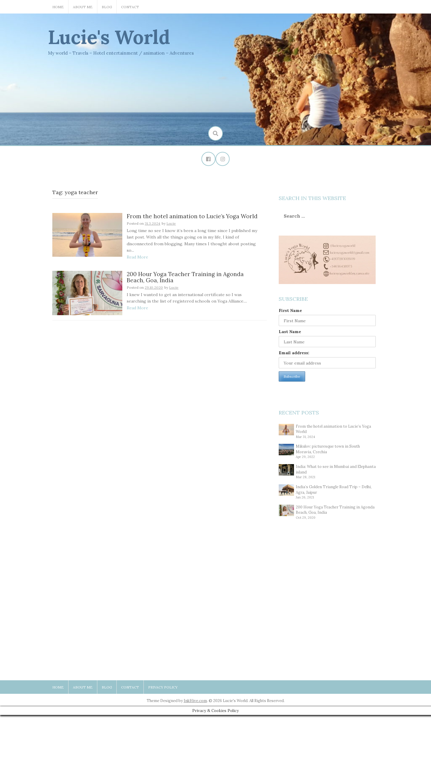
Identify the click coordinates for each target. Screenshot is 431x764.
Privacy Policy (163, 687)
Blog (107, 7)
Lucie (171, 224)
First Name (290, 310)
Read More (137, 257)
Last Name (290, 332)
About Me (83, 7)
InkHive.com (195, 700)
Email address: (294, 353)
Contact (130, 7)
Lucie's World (109, 37)
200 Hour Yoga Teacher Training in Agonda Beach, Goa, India (185, 277)
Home (58, 7)
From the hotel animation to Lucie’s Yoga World (192, 216)
